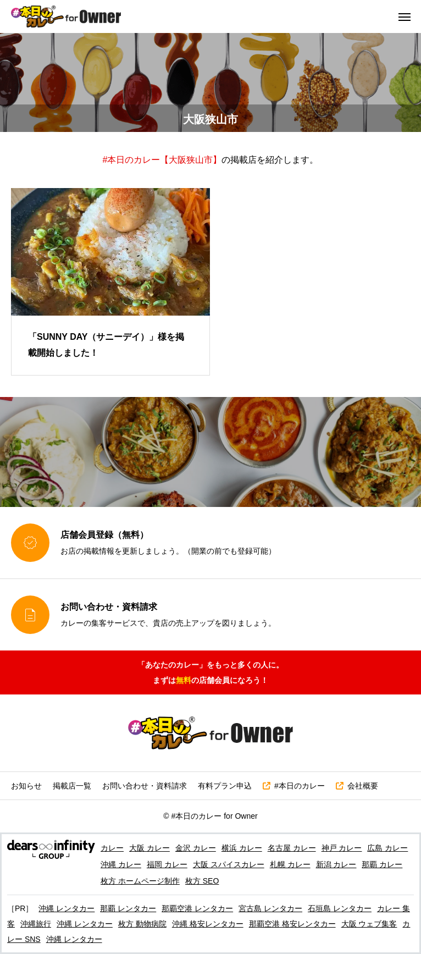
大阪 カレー (149, 847)
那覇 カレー (382, 864)
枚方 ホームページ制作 (140, 880)
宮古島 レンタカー (270, 908)
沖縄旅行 (35, 923)
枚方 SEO (202, 880)
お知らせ (26, 785)
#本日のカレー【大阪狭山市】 (162, 159)
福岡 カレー (167, 864)
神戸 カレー (342, 847)
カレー (112, 847)
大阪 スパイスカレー (228, 864)
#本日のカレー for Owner (214, 816)
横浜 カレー (241, 847)
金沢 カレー (195, 847)
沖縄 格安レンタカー (207, 923)
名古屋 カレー (292, 847)
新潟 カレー (336, 864)
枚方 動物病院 (142, 923)
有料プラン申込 (225, 785)
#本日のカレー (294, 785)
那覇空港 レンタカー (197, 908)
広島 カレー (387, 847)
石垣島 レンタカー (340, 908)
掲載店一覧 (72, 785)
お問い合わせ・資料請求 (144, 785)
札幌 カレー (290, 864)
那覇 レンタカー (128, 908)
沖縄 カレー (121, 864)
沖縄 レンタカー (66, 908)
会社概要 (357, 785)
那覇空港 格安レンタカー (292, 923)
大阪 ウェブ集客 (369, 923)
